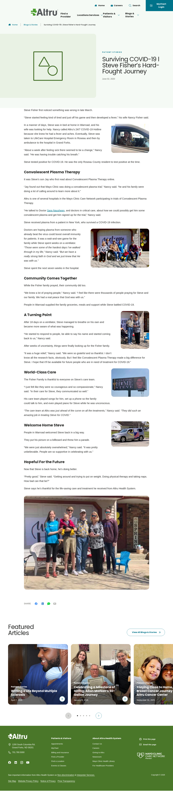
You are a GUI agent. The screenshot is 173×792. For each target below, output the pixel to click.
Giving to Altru (98, 753)
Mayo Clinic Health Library (104, 762)
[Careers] (116, 5)
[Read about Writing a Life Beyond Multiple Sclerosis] (61, 698)
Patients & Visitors (116, 15)
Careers (96, 748)
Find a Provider (53, 15)
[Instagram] (21, 762)
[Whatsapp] (48, 603)
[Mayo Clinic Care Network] (151, 753)
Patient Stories (112, 52)
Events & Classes (59, 767)
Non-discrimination (65, 776)
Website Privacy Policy (28, 782)
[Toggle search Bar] (134, 5)
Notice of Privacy (48, 782)
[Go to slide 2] (80, 715)
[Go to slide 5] (89, 715)
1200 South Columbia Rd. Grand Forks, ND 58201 (23, 746)
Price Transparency (66, 782)
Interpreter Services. (86, 776)
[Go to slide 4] (86, 715)
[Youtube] (27, 762)
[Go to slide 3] (83, 715)
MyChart (55, 748)
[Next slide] (99, 716)
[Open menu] (96, 15)
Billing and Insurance (60, 753)
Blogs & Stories (145, 15)
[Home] (99, 5)
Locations (73, 15)
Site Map (12, 782)
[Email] (55, 604)
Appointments (57, 744)
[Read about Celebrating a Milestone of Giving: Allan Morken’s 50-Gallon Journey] (125, 698)
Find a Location (58, 762)
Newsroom (97, 757)
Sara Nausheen (56, 210)
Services (91, 15)
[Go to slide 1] (77, 715)
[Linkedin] (43, 604)
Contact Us (97, 744)
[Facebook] (36, 604)
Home (13, 24)
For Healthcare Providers (103, 767)
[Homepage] (18, 738)
